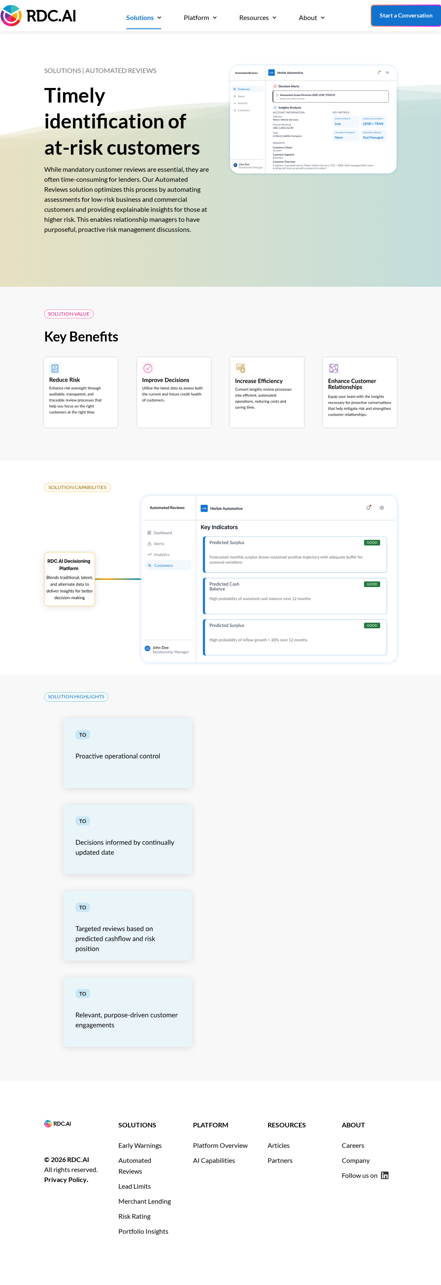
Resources (254, 17)
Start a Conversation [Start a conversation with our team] (406, 15)
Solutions (140, 17)
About (308, 17)
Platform (196, 17)
